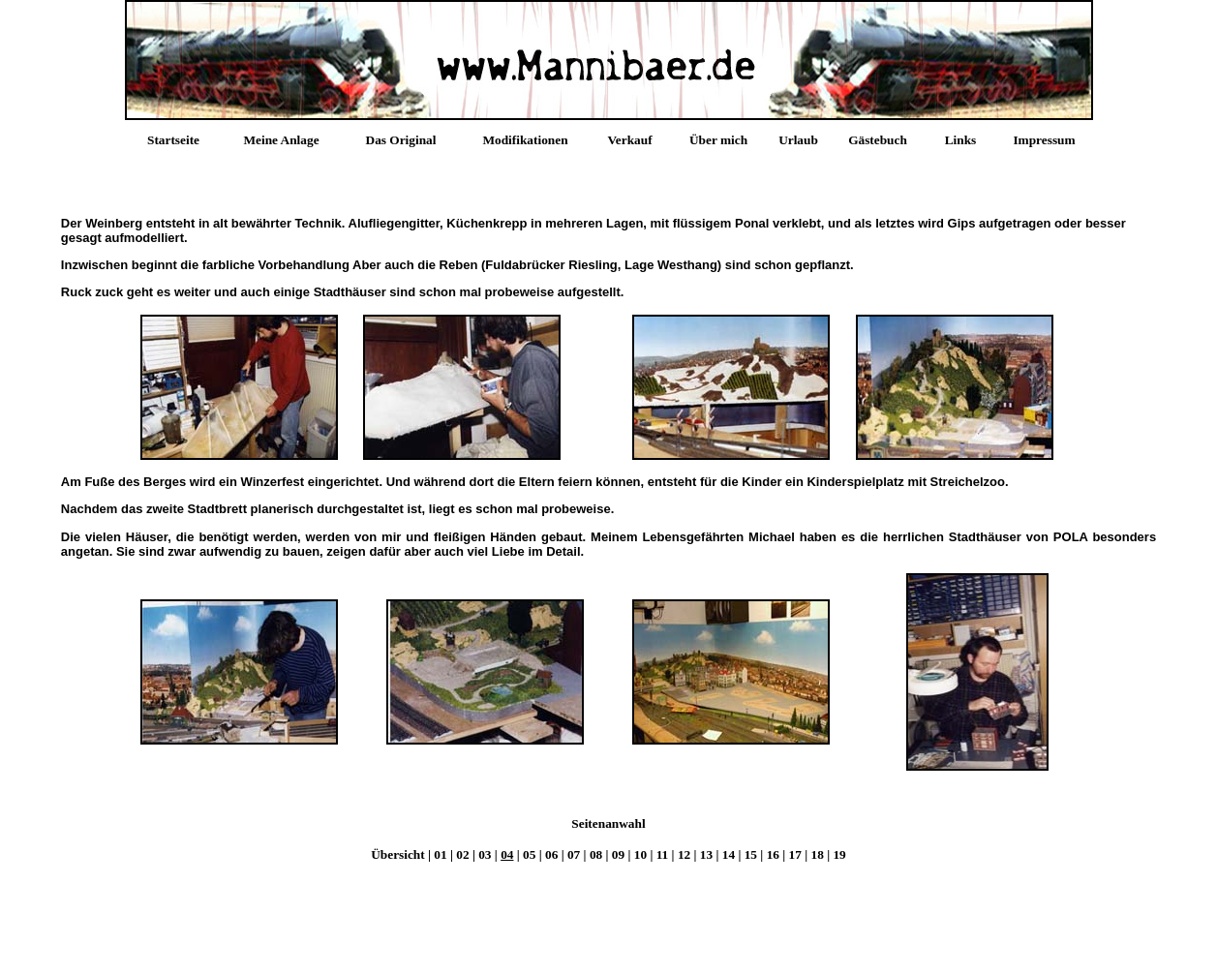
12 (684, 854)
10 (640, 854)
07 (573, 854)
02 (462, 854)
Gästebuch (877, 140)
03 (484, 854)
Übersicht (399, 854)
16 (773, 854)
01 (440, 854)
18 (817, 854)
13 (706, 854)
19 (839, 854)
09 (618, 854)
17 (795, 854)
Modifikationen (524, 140)
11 (662, 854)
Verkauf (629, 140)
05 (529, 854)
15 (751, 854)
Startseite (173, 140)
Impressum (1044, 140)
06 (551, 854)
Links (961, 140)
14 (728, 854)
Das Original (401, 140)
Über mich (718, 140)
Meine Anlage (281, 140)
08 (596, 854)
